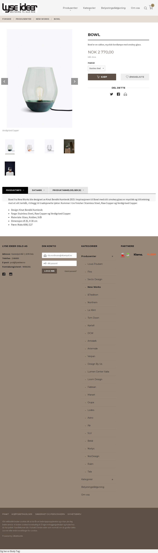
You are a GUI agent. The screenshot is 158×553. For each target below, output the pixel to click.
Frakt (5, 514)
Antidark (92, 340)
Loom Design (95, 379)
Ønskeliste (135, 77)
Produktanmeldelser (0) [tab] (67, 190)
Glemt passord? (71, 271)
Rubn (90, 464)
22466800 (15, 258)
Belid (90, 440)
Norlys (91, 448)
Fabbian (92, 387)
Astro (90, 417)
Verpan (91, 356)
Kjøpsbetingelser (22, 514)
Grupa (91, 402)
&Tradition (93, 294)
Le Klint (92, 310)
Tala (90, 471)
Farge (91, 63)
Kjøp (102, 77)
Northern (92, 302)
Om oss (85, 494)
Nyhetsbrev (74, 514)
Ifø (89, 425)
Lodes (91, 410)
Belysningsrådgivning (92, 487)
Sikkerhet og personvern (50, 514)
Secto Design (95, 279)
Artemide (93, 348)
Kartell (91, 325)
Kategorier (87, 479)
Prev (4, 81)
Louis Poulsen (95, 264)
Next (74, 81)
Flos (90, 271)
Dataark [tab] (37, 190)
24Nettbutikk (18, 536)
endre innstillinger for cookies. (25, 530)
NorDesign (93, 456)
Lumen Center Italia (98, 371)
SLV (90, 433)
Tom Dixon (93, 317)
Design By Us (95, 364)
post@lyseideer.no (17, 262)
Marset (91, 394)
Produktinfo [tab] (13, 190)
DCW (90, 333)
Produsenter (88, 256)
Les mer (5, 530)
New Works (94, 287)
